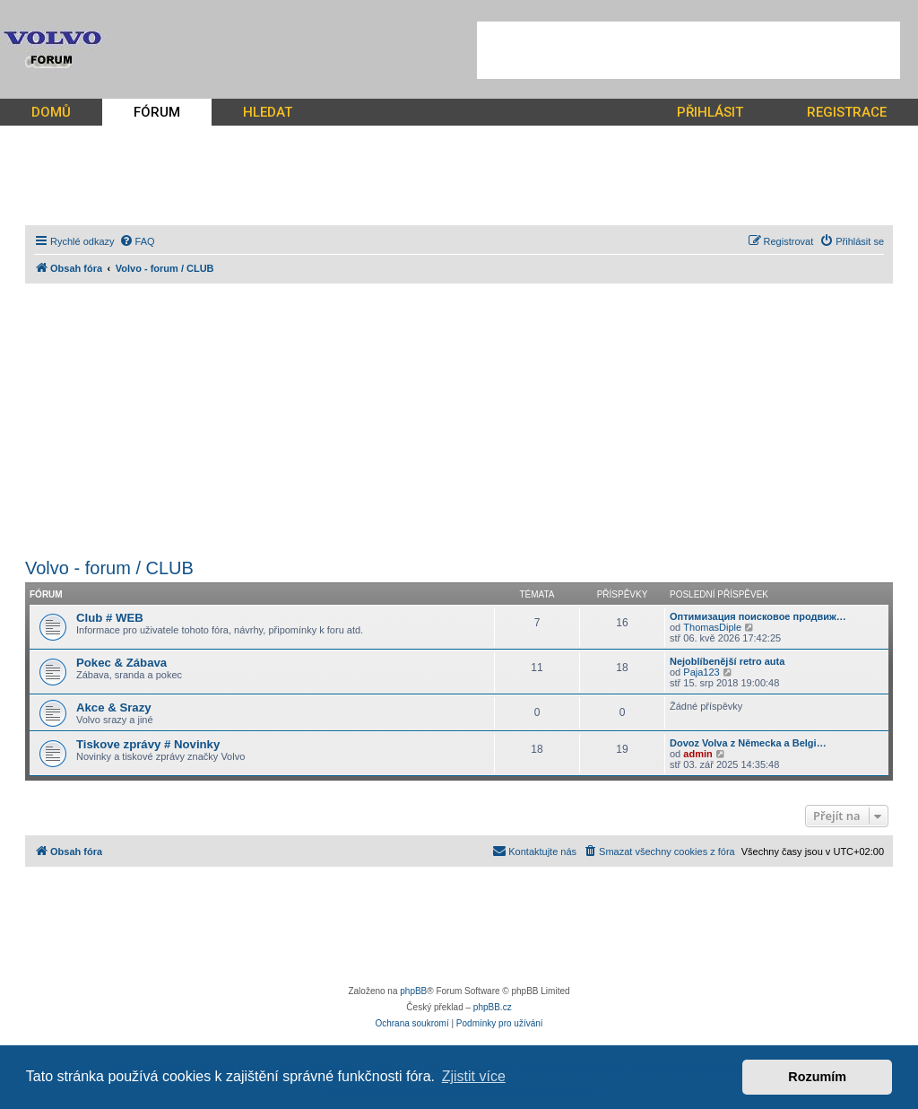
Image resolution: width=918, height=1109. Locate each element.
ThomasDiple (712, 627)
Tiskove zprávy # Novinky (148, 744)
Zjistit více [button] (474, 1076)
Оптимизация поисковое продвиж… (758, 616)
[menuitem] (137, 241)
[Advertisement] (688, 50)
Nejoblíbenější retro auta (727, 661)
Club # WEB (109, 617)
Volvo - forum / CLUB (109, 568)
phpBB (413, 991)
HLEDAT (267, 112)
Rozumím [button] (817, 1077)
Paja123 (701, 672)
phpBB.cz (492, 1007)
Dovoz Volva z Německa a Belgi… (748, 743)
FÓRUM (157, 112)
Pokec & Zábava (121, 662)
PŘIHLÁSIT (710, 112)
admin (697, 753)
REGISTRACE (847, 112)
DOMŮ (51, 112)
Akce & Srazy (114, 707)
